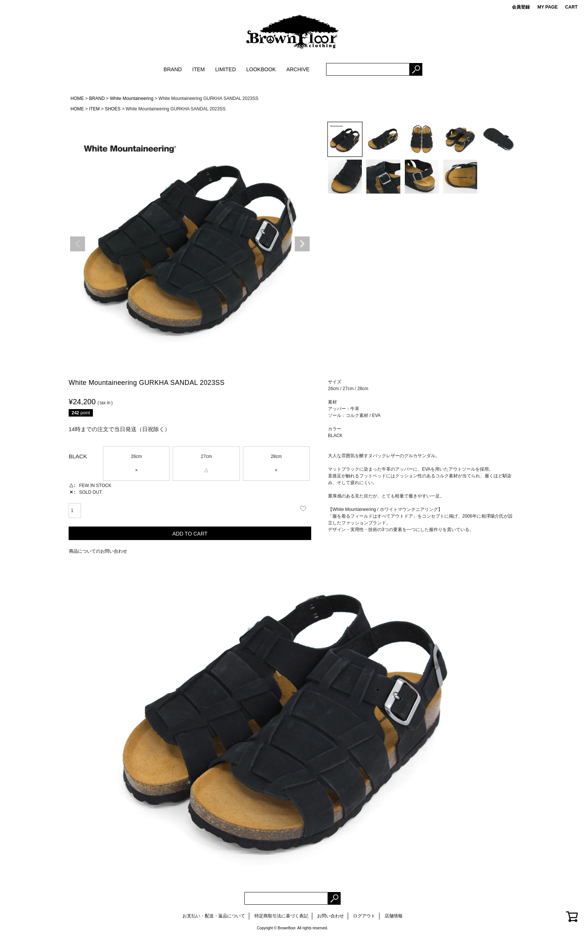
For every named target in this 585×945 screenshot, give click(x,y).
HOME (77, 98)
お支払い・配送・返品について (213, 916)
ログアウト (364, 916)
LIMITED (225, 69)
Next (302, 243)
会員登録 (521, 7)
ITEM (198, 69)
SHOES (113, 109)
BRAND (172, 69)
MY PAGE (547, 7)
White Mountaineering (131, 98)
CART (571, 7)
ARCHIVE (297, 69)
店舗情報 (394, 916)
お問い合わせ (330, 916)
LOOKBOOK (261, 69)
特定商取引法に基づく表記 (281, 916)
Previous (77, 243)
